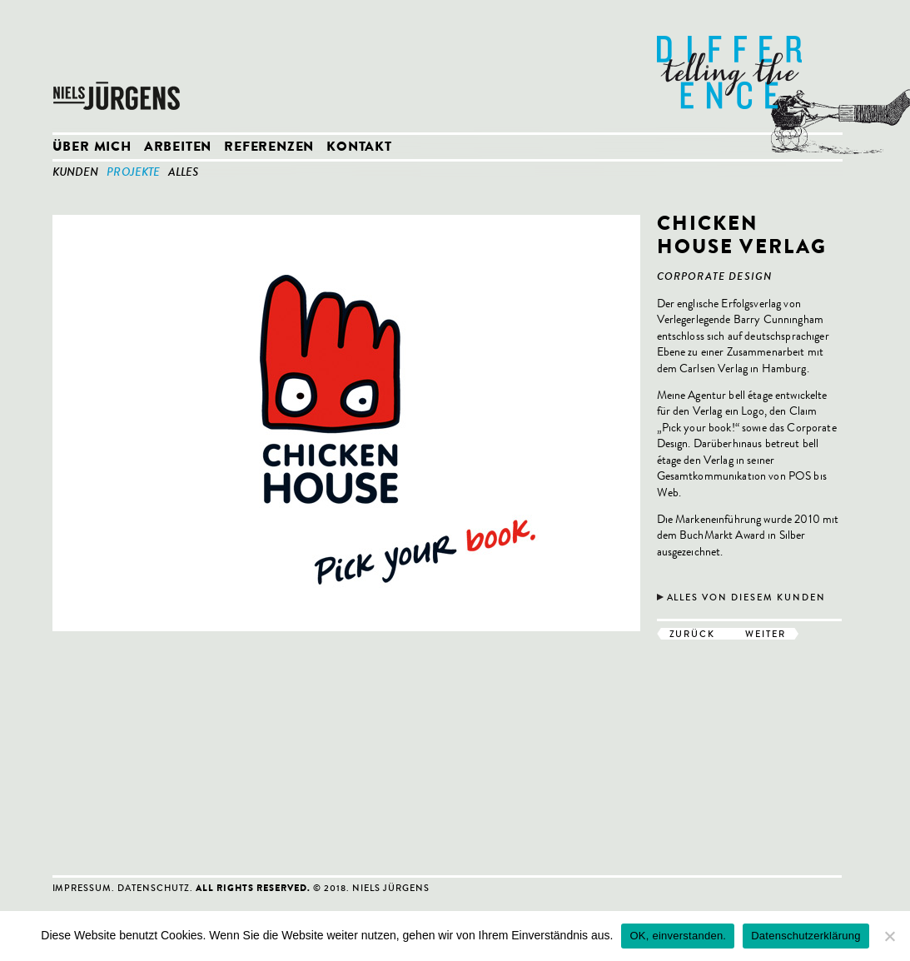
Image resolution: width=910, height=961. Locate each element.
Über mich (92, 148)
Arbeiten (177, 148)
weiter (765, 633)
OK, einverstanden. (677, 935)
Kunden (75, 173)
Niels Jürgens (119, 66)
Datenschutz (153, 887)
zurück (692, 633)
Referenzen (269, 148)
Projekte (133, 173)
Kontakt (359, 148)
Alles (183, 173)
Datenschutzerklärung (805, 935)
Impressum (82, 887)
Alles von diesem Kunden (747, 597)
